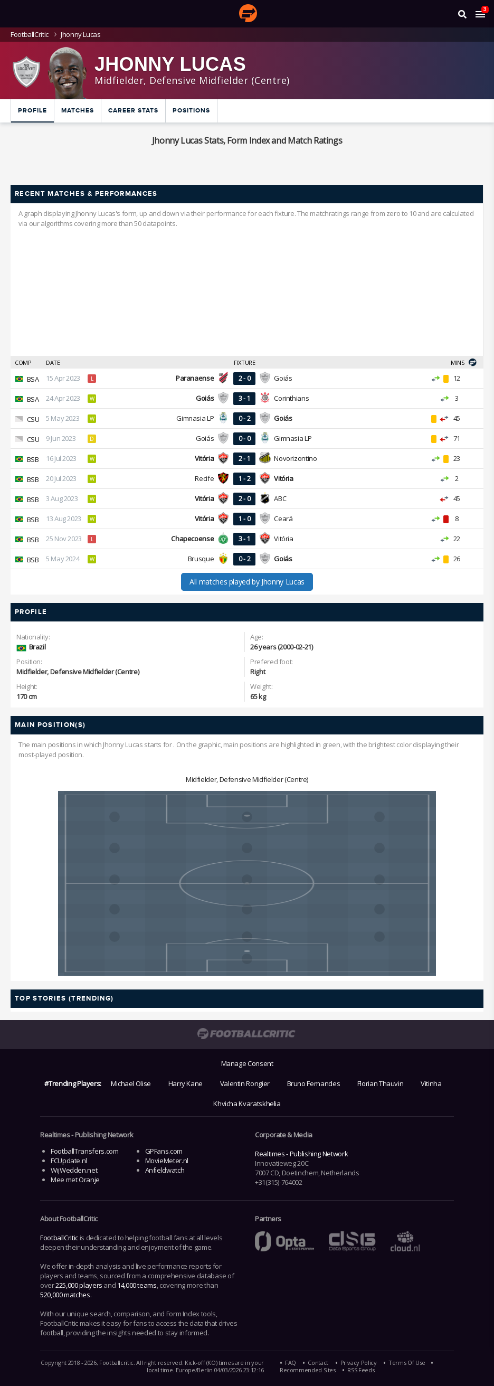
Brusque (201, 558)
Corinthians (291, 398)
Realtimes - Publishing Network (301, 1153)
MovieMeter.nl (166, 1160)
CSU (33, 419)
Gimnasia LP (195, 418)
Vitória (283, 538)
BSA (33, 379)
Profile (32, 111)
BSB (33, 459)
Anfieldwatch (165, 1170)
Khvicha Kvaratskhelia (246, 1103)
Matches (77, 111)
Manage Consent (247, 1063)
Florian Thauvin (380, 1083)
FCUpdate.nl (69, 1160)
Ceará (283, 518)
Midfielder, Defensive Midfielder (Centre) (247, 779)
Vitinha (431, 1083)
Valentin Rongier (245, 1083)
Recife (204, 478)
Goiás (283, 378)
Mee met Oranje (75, 1179)
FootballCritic (59, 1237)
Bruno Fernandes (313, 1083)
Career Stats (133, 111)
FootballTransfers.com (84, 1151)
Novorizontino (295, 458)
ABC (280, 498)
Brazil (37, 647)
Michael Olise (131, 1083)
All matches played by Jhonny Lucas (247, 582)
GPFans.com (164, 1151)
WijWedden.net (74, 1170)
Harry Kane (185, 1083)
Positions (191, 111)
